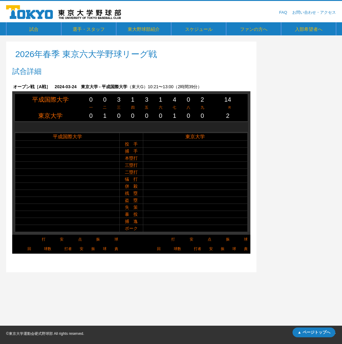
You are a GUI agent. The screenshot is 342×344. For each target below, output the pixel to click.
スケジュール (199, 29)
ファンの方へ (253, 29)
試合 (33, 29)
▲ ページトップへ (313, 332)
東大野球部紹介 (144, 29)
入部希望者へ (308, 29)
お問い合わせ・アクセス (314, 12)
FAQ (283, 12)
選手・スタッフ (89, 29)
